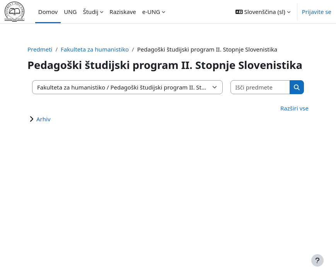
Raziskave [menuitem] (122, 12)
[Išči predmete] (260, 87)
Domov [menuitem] (48, 12)
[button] (262, 11)
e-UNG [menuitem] (151, 12)
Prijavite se (316, 12)
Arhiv (43, 119)
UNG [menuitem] (70, 12)
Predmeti (39, 49)
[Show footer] (317, 260)
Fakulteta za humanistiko (95, 49)
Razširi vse (294, 108)
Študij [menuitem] (90, 12)
